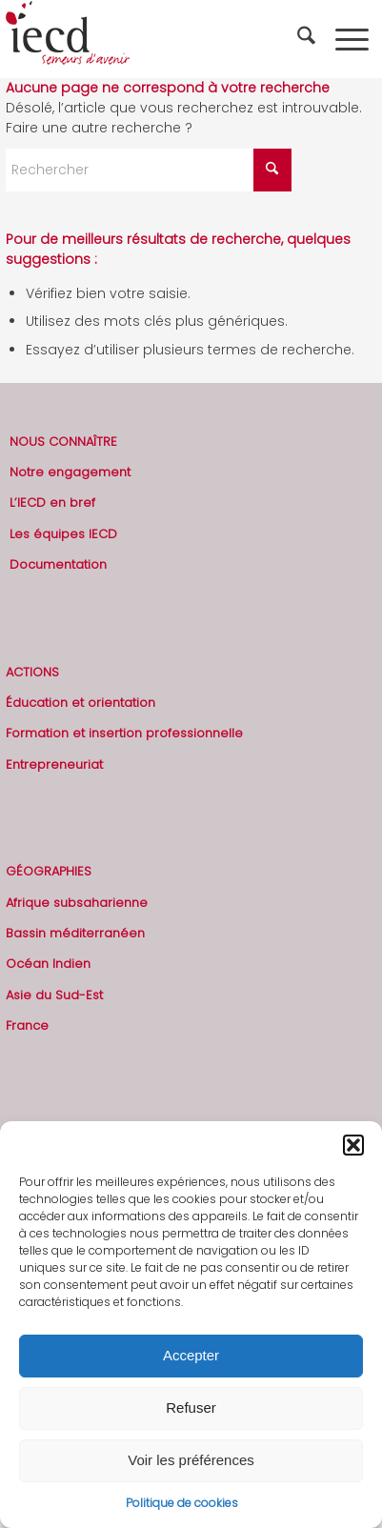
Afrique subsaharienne (77, 903)
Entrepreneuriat (54, 764)
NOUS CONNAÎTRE (63, 441)
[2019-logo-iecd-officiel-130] (154, 39)
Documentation (58, 564)
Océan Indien (48, 964)
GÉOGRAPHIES (48, 871)
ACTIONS (32, 672)
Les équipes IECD (63, 534)
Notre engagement (70, 472)
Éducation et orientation (80, 703)
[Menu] (352, 39)
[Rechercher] (309, 39)
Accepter (191, 1355)
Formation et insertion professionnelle (124, 733)
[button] (353, 1145)
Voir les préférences (191, 1460)
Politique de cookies (182, 1503)
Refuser (191, 1407)
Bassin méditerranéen (75, 933)
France (27, 1025)
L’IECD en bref (52, 502)
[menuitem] (309, 39)
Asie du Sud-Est (54, 995)
